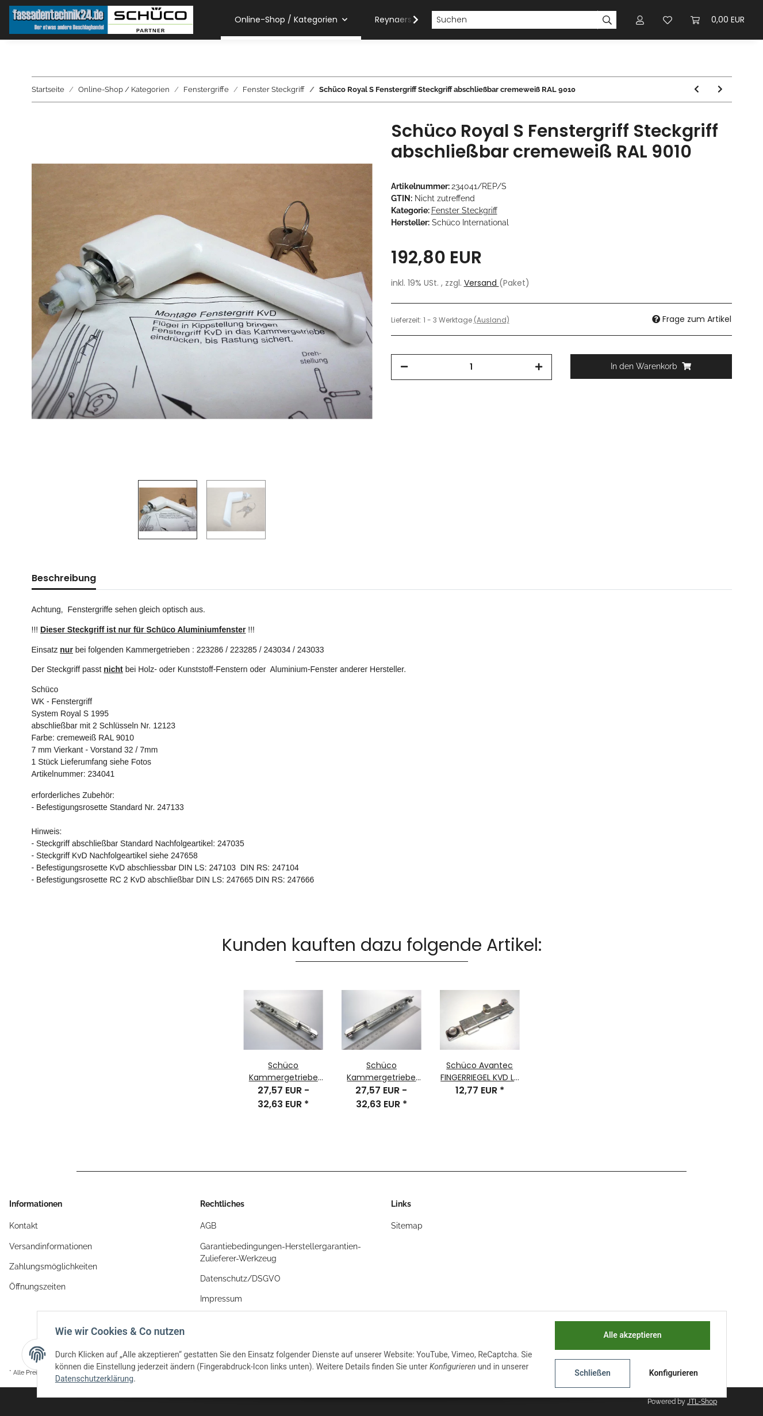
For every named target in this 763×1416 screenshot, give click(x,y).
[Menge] (471, 367)
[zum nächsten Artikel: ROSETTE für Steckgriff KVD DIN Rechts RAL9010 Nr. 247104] (720, 89)
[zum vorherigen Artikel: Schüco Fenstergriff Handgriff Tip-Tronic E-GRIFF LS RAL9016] (696, 89)
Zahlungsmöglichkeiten (53, 1266)
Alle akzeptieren (632, 1335)
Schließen (592, 1372)
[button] (640, 20)
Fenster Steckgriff (464, 210)
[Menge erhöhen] (538, 367)
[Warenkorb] (717, 20)
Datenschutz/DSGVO (240, 1278)
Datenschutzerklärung (95, 1378)
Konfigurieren (673, 1372)
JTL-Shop (702, 1402)
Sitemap (407, 1225)
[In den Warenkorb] (651, 366)
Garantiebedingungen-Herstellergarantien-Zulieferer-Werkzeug (280, 1252)
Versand (481, 283)
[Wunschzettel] (667, 20)
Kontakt (23, 1225)
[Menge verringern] (404, 367)
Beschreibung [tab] (64, 578)
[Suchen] (514, 20)
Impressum (221, 1298)
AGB (208, 1225)
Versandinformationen (50, 1246)
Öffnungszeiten (37, 1286)
